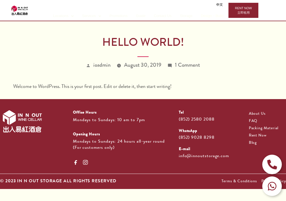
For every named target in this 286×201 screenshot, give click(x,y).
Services (91, 16)
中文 (219, 5)
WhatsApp (188, 131)
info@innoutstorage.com (204, 156)
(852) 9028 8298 (196, 138)
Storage (186, 16)
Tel (181, 113)
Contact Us (162, 16)
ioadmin (102, 65)
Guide (141, 16)
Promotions (118, 16)
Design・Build (212, 16)
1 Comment (187, 65)
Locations (63, 16)
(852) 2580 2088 (196, 120)
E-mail (184, 149)
